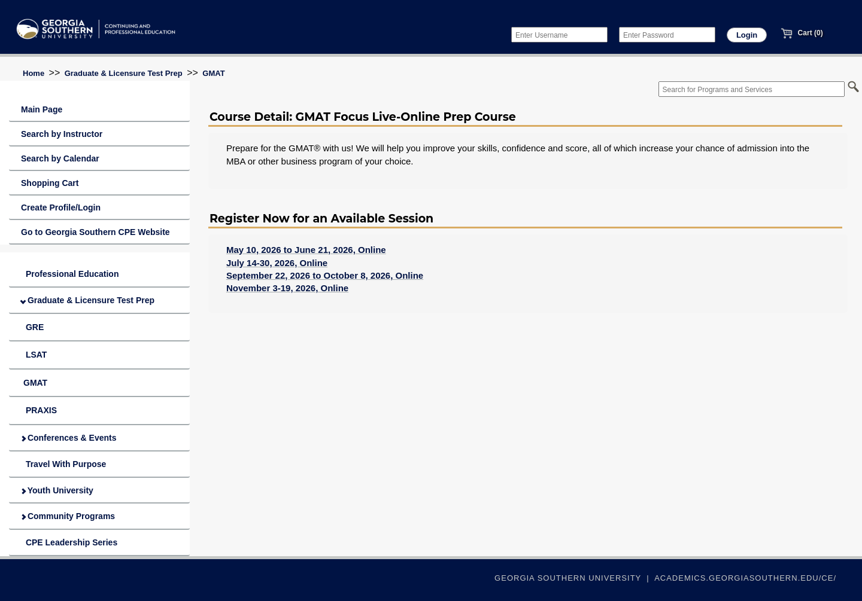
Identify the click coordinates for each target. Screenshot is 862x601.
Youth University (56, 490)
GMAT (213, 73)
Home (33, 73)
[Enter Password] (667, 34)
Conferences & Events (68, 438)
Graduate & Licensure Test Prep (124, 73)
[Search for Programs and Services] (751, 89)
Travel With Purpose (63, 464)
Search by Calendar (60, 158)
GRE (32, 327)
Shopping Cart (49, 183)
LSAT (34, 354)
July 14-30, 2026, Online (276, 263)
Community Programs (68, 516)
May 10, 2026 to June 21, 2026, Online (306, 250)
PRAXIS (39, 410)
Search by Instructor (61, 134)
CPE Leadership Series (69, 542)
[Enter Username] (559, 34)
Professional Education (70, 274)
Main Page (41, 109)
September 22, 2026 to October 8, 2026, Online (324, 275)
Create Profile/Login (61, 207)
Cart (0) (801, 33)
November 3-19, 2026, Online (287, 288)
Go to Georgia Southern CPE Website (95, 232)
